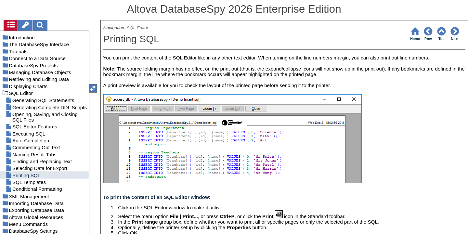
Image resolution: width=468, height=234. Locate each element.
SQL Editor (138, 27)
